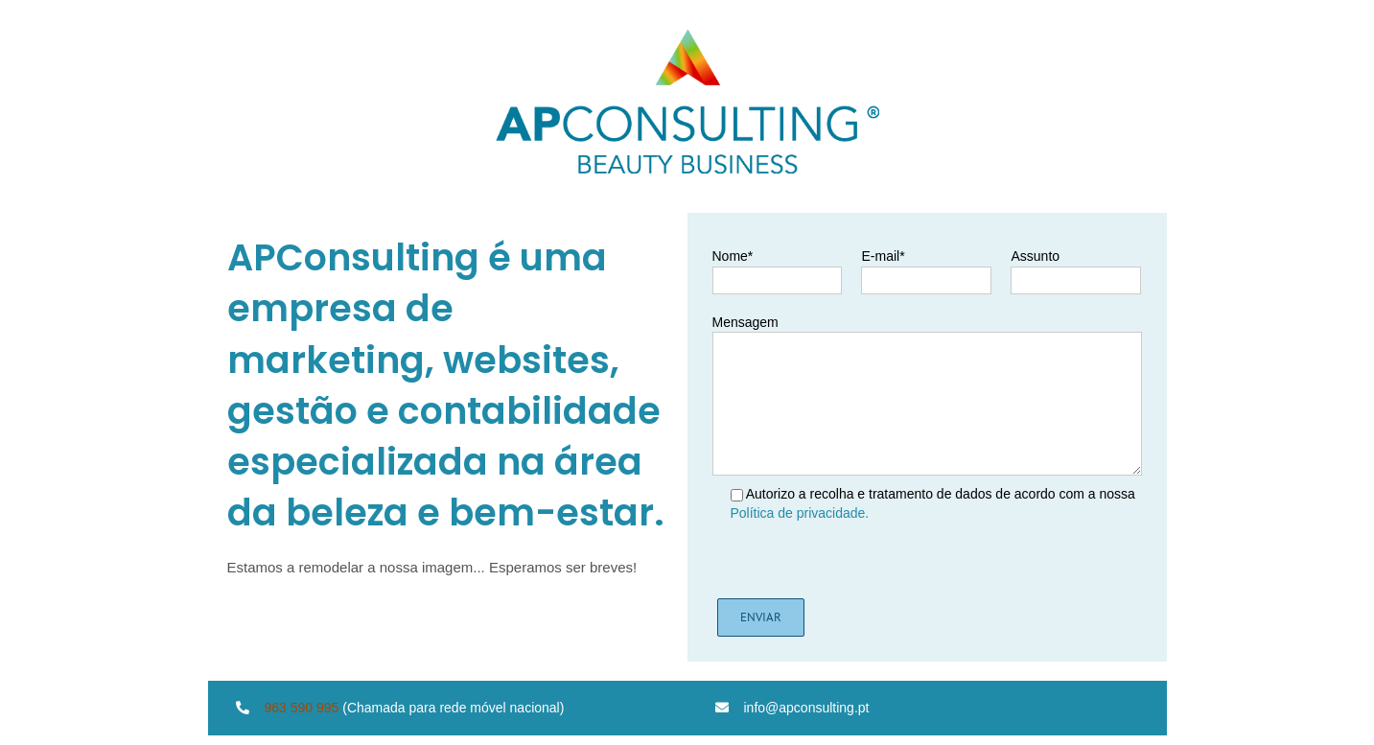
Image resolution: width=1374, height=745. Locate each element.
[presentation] (863, 561)
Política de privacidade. (800, 513)
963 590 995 (302, 707)
